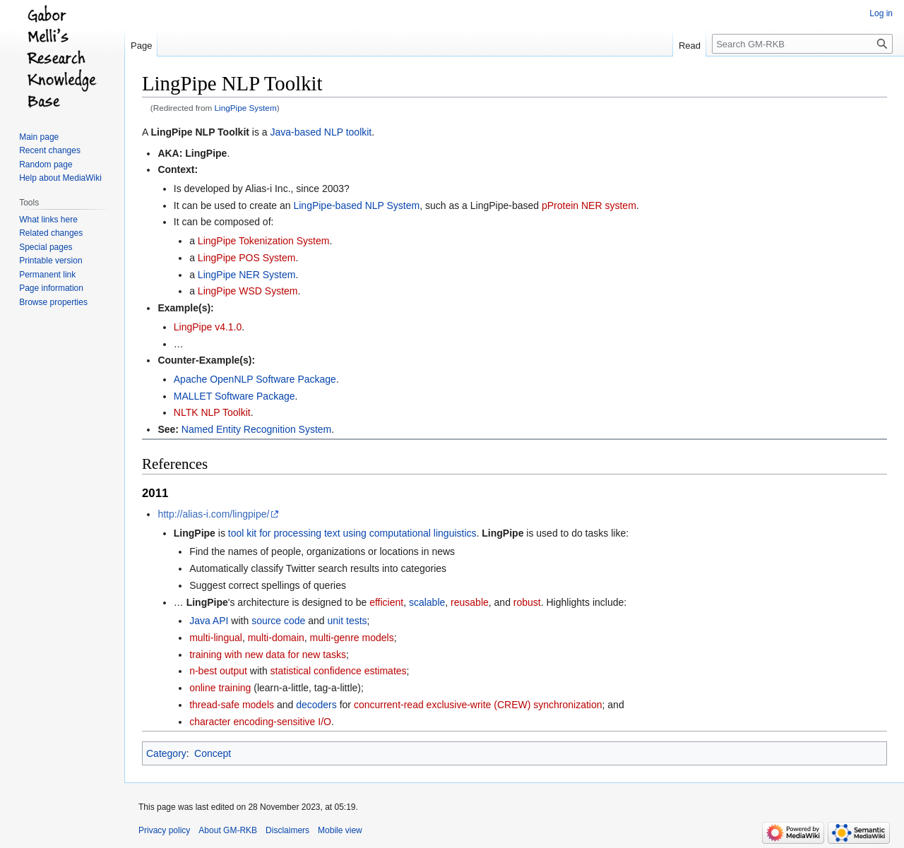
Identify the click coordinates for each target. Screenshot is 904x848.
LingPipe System (246, 107)
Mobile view (340, 830)
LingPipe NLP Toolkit (199, 132)
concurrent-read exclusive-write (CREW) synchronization (478, 704)
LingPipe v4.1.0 (208, 327)
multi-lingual (215, 637)
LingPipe (206, 153)
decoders (316, 704)
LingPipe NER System (247, 274)
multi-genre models (352, 637)
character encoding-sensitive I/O (260, 721)
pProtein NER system (589, 205)
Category (166, 753)
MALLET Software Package (234, 396)
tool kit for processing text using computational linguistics (352, 533)
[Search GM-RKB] (802, 44)
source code (278, 620)
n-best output (218, 670)
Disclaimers (287, 830)
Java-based (295, 132)
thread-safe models (231, 704)
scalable (427, 602)
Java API (208, 620)
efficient (386, 602)
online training (220, 687)
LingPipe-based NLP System (356, 205)
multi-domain (276, 637)
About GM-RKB (227, 830)
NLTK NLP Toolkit (212, 412)
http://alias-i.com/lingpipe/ (213, 514)
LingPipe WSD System (248, 291)
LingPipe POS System (247, 257)
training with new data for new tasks (267, 654)
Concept (212, 753)
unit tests (347, 620)
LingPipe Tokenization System (264, 240)
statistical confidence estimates (338, 670)
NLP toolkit (347, 132)
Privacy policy (164, 830)
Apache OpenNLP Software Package (255, 379)
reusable (470, 602)
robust (527, 602)
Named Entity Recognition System (256, 429)
